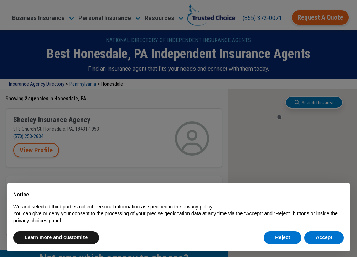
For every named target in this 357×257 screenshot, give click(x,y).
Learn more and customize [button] (56, 237)
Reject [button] (282, 237)
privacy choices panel (37, 220)
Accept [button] (324, 237)
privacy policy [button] (197, 207)
